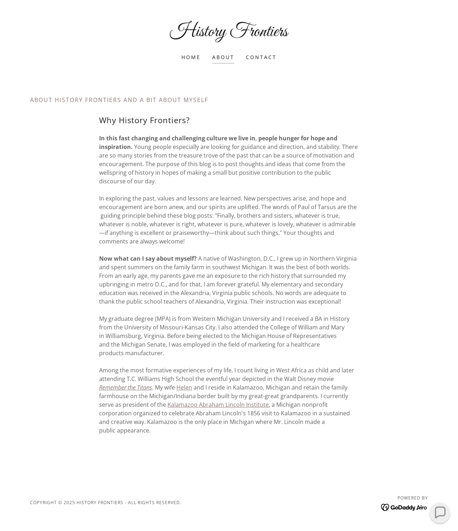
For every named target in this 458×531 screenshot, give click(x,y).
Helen (184, 387)
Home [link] (191, 57)
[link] (229, 34)
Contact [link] (261, 57)
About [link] (223, 57)
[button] (439, 512)
